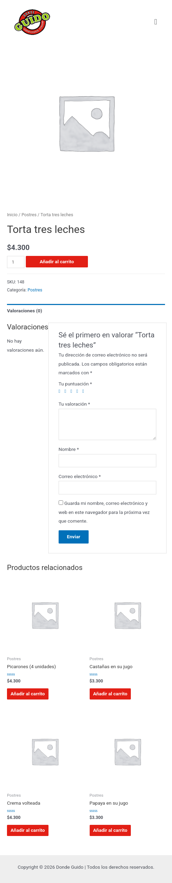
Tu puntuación (75, 383)
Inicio (12, 214)
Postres (29, 214)
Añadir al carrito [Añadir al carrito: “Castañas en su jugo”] (110, 693)
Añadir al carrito (57, 261)
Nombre (69, 449)
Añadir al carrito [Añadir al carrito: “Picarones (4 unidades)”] (27, 693)
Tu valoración (74, 404)
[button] (156, 21)
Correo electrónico (80, 476)
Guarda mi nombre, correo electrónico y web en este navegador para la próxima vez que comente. (104, 512)
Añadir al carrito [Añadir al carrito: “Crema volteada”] (27, 830)
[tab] (86, 311)
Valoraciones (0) (24, 310)
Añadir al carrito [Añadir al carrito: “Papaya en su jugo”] (110, 830)
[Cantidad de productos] (15, 262)
